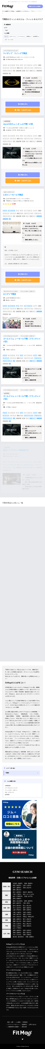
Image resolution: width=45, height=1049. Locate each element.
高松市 (29, 919)
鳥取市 (29, 926)
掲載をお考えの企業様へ (35, 6)
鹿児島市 (20, 937)
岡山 (24, 924)
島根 (14, 926)
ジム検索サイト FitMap (8, 11)
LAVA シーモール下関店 (13, 195)
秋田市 (19, 885)
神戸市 (19, 914)
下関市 (19, 928)
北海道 (15, 883)
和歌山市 (30, 916)
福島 (14, 889)
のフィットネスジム (22, 11)
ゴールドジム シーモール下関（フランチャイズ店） (22, 340)
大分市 (19, 934)
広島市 (19, 924)
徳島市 (19, 919)
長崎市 (19, 932)
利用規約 (25, 1022)
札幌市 (20, 883)
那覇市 (31, 937)
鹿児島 (15, 937)
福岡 (14, 930)
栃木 (14, 896)
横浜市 (30, 892)
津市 (28, 903)
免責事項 (24, 1024)
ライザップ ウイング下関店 (15, 53)
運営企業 (24, 1026)
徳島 (14, 919)
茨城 (25, 896)
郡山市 (19, 889)
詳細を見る (24, 104)
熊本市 (29, 932)
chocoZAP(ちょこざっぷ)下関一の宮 (18, 124)
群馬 (14, 898)
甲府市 (19, 910)
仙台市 (29, 887)
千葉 (14, 894)
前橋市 (19, 898)
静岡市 (30, 901)
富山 (24, 905)
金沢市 (19, 908)
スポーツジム (13, 36)
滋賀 (24, 914)
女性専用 (7, 794)
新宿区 (19, 892)
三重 (24, 903)
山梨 (14, 910)
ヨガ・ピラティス (9, 792)
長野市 (29, 910)
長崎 (14, 932)
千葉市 (19, 894)
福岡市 (19, 930)
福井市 (29, 908)
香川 (24, 919)
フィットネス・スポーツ (11, 790)
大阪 (14, 912)
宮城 (24, 887)
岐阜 (14, 903)
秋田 (14, 885)
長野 (24, 910)
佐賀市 (29, 930)
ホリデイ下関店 (9, 294)
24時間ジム (28, 36)
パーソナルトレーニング (11, 787)
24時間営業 (7, 785)
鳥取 (24, 926)
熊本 (24, 932)
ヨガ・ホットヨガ (9, 39)
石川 (14, 908)
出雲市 (19, 926)
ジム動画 (18, 1022)
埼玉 (24, 894)
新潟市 (19, 905)
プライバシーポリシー (13, 1024)
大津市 (29, 914)
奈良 (14, 916)
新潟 (14, 905)
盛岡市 (19, 887)
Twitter (22, 1039)
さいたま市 (30, 894)
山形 (24, 885)
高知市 (29, 921)
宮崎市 (29, 934)
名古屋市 (19, 901)
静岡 (25, 901)
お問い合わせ (32, 1024)
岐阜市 (19, 903)
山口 (14, 928)
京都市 (29, 912)
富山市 (29, 905)
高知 (24, 921)
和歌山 (25, 916)
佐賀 (24, 930)
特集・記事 (10, 1022)
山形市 (29, 885)
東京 (14, 892)
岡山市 (29, 924)
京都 (24, 912)
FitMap (18, 1046)
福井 (24, 908)
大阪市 (19, 912)
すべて (6, 36)
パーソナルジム (21, 36)
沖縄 (27, 937)
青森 (25, 883)
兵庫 (14, 914)
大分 (14, 934)
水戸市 (30, 896)
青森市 (30, 883)
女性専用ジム (36, 36)
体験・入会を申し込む (24, 110)
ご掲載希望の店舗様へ (13, 1026)
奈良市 (19, 916)
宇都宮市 (19, 896)
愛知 (14, 901)
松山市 (19, 921)
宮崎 (24, 934)
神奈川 (25, 892)
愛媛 (14, 921)
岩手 (14, 887)
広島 (14, 924)
